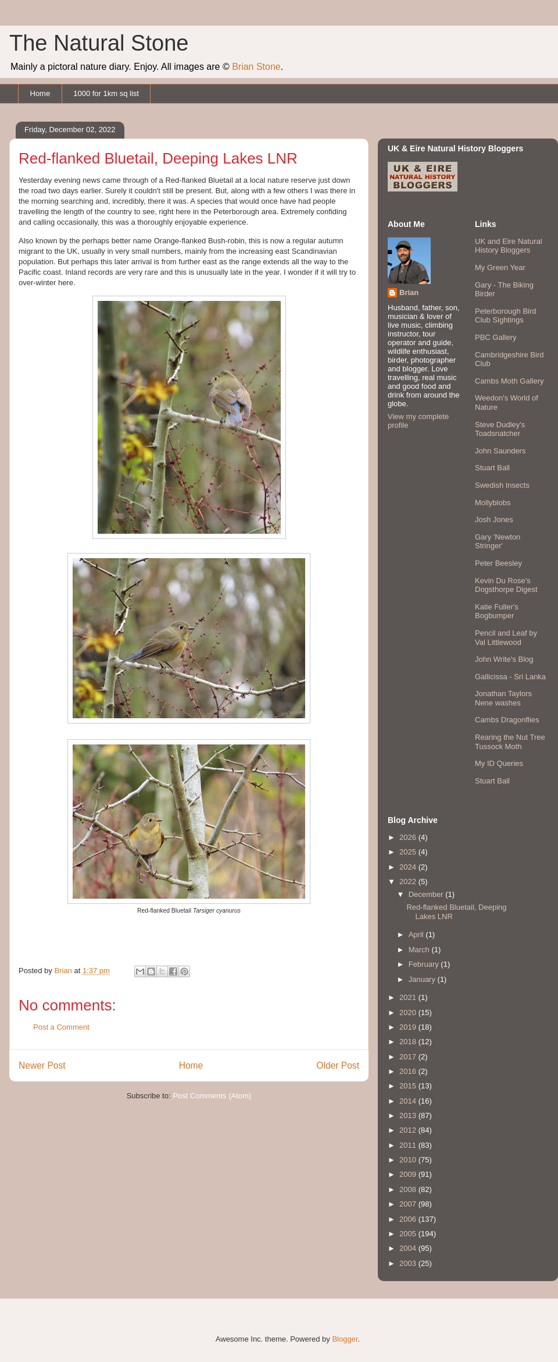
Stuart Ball (492, 467)
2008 (409, 1189)
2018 (409, 1041)
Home (40, 93)
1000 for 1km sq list (106, 93)
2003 (409, 1263)
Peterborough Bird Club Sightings (505, 316)
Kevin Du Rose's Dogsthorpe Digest (506, 585)
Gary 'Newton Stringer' (497, 542)
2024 (409, 867)
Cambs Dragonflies (507, 719)
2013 (409, 1115)
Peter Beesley (498, 563)
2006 (409, 1219)
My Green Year (500, 267)
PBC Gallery (496, 337)
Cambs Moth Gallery (509, 381)
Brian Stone (256, 67)
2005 (409, 1233)
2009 (409, 1174)
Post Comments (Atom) (212, 1095)
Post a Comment (61, 1027)
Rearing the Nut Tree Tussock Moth (510, 742)
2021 (409, 997)
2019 (409, 1027)
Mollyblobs (492, 502)
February (425, 964)
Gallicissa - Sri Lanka (510, 676)
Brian (409, 292)
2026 (409, 837)
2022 (409, 881)
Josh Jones (494, 519)
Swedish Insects (502, 485)
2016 (409, 1071)
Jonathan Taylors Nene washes (503, 698)
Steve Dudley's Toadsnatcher (500, 429)
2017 (409, 1056)
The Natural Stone (98, 43)
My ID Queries (499, 763)
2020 (409, 1012)
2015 (409, 1085)
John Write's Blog (504, 659)
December (427, 894)
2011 (409, 1145)
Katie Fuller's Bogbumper (496, 611)
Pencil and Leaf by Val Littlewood (506, 638)
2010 (409, 1159)
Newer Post (42, 1065)
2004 (409, 1248)
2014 (409, 1101)
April (417, 934)
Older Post (337, 1065)
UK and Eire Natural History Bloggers (508, 246)
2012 (409, 1130)
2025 (409, 851)
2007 (409, 1204)
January (423, 979)
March (420, 949)
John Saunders (500, 450)
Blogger (344, 1339)
